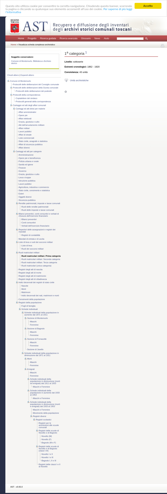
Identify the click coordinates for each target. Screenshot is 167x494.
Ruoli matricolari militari (29, 252)
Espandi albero (27, 75)
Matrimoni (26, 292)
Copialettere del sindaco (26, 98)
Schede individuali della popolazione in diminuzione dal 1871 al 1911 (41, 354)
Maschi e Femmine (41, 387)
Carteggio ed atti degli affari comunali (29, 105)
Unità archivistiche (79, 80)
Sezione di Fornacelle (37, 339)
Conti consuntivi (29, 222)
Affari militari (24, 128)
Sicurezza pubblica (27, 200)
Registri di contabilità (31, 235)
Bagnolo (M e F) (49, 443)
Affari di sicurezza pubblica (30, 144)
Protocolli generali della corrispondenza (33, 101)
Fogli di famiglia (28, 306)
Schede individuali (30, 309)
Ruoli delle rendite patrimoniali (35, 207)
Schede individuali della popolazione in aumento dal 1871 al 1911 (41, 313)
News (97, 38)
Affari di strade (25, 135)
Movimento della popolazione (46, 413)
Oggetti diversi (25, 197)
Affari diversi (24, 148)
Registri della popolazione (30, 302)
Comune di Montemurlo (20, 81)
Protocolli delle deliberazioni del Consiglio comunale (36, 84)
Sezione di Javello (35, 349)
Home (21, 38)
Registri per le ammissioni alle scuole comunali (49, 425)
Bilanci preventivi (29, 219)
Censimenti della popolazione (32, 299)
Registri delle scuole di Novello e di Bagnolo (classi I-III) (49, 448)
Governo (22, 171)
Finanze (22, 168)
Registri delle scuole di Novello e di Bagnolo (49, 432)
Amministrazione (26, 155)
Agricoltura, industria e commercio (34, 187)
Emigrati (31, 369)
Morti (24, 289)
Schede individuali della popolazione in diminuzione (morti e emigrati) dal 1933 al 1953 (45, 404)
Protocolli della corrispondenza (26, 95)
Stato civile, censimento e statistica (34, 190)
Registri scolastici (43, 420)
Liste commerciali (26, 138)
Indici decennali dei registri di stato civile (36, 282)
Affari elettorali (25, 118)
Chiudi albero (13, 75)
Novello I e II (47, 454)
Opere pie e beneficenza (29, 158)
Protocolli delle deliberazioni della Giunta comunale (35, 88)
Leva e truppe (25, 177)
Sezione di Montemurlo (37, 318)
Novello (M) (47, 436)
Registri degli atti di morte (30, 273)
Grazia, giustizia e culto (29, 122)
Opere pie (23, 115)
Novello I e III (47, 457)
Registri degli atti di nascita (30, 269)
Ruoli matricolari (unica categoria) (36, 266)
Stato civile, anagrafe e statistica (33, 141)
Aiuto (106, 38)
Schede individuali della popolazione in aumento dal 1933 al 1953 (45, 392)
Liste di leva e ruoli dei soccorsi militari (36, 242)
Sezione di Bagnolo (35, 328)
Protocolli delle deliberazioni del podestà (34, 91)
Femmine (34, 325)
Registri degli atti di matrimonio (32, 276)
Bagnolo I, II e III (49, 461)
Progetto (32, 38)
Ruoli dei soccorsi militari (33, 249)
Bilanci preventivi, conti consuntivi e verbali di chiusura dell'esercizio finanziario (39, 215)
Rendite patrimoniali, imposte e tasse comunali (39, 203)
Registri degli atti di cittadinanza (33, 279)
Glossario (86, 38)
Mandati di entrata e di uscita (31, 239)
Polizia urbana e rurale (29, 161)
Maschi (33, 321)
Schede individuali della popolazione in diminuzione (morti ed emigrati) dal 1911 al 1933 (45, 381)
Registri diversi (39, 416)
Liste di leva (27, 245)
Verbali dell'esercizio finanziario (35, 226)
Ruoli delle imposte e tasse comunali (38, 210)
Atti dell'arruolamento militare (31, 125)
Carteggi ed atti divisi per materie (30, 109)
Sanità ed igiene (26, 164)
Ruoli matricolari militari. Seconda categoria (41, 259)
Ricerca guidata (48, 38)
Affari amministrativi (27, 112)
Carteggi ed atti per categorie (29, 151)
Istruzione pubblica (27, 181)
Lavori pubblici (25, 131)
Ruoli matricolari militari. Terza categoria (39, 262)
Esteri (21, 194)
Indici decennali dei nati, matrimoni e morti (40, 295)
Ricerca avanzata (68, 38)
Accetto (148, 6)
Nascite (25, 286)
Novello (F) (46, 439)
